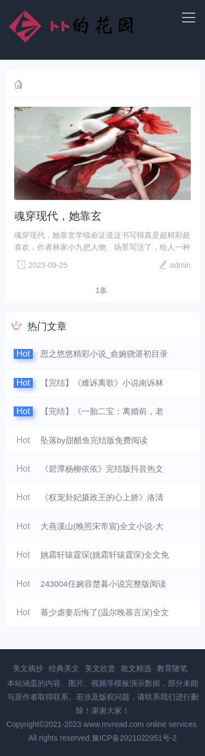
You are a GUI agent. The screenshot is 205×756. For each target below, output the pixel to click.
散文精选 (136, 668)
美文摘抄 (28, 668)
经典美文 (64, 668)
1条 (102, 290)
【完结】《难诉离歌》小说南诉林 (101, 382)
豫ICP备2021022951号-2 (134, 738)
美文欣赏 (100, 668)
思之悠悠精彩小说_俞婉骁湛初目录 (104, 353)
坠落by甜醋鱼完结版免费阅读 (94, 440)
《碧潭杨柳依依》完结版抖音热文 (101, 468)
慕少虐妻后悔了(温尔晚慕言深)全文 (104, 612)
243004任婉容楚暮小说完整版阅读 (103, 583)
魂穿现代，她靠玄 (58, 216)
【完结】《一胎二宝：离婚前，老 (101, 411)
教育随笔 (172, 668)
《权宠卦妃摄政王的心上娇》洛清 (101, 497)
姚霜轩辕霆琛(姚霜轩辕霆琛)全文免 (104, 554)
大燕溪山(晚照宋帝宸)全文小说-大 (101, 526)
